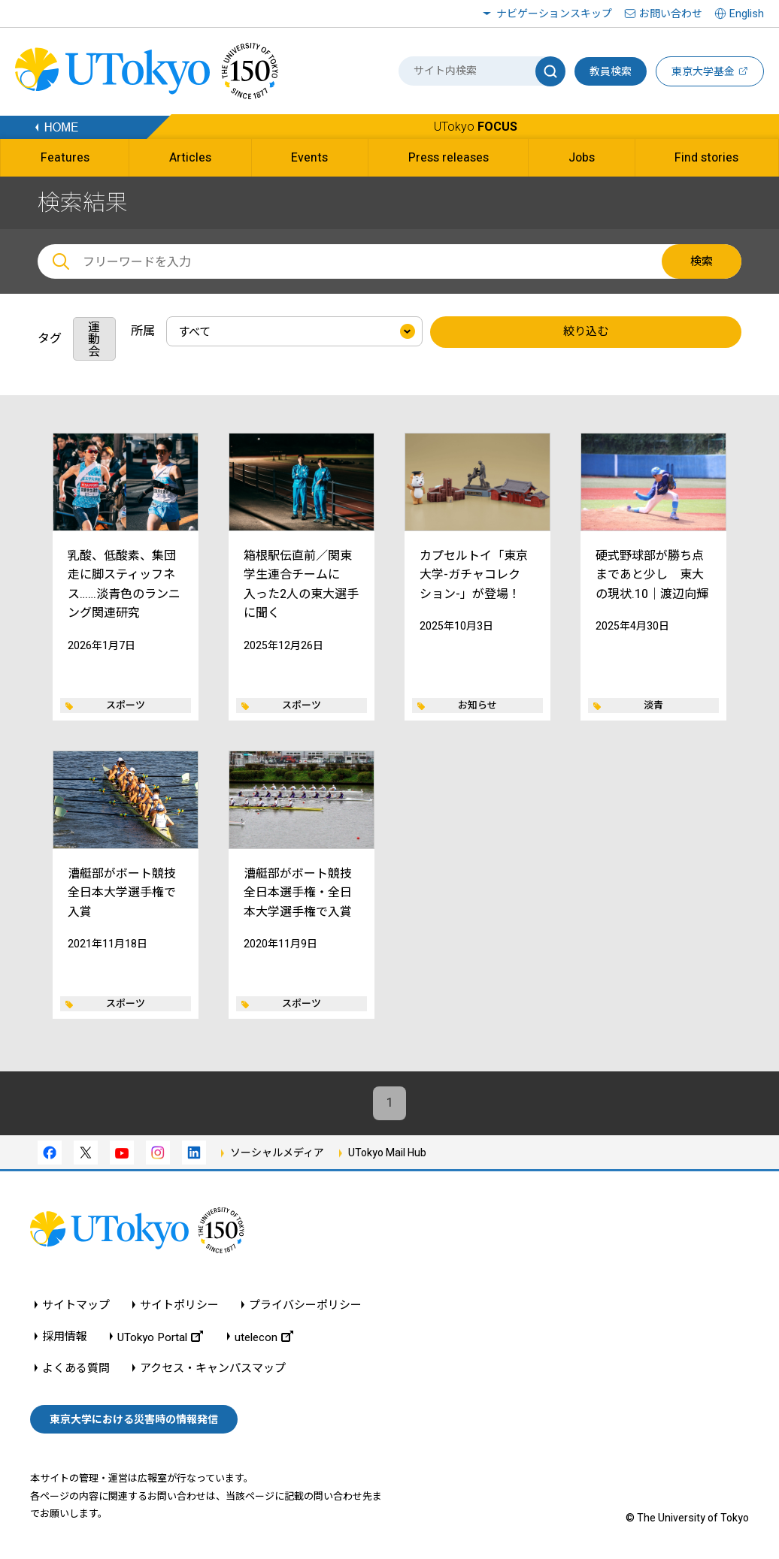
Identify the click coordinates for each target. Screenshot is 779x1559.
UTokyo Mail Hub (387, 1153)
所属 (143, 331)
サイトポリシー (179, 1305)
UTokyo (475, 126)
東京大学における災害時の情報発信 (134, 1420)
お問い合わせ (670, 13)
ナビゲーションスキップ (554, 13)
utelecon (264, 1337)
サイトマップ (76, 1305)
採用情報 (64, 1337)
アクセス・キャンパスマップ (213, 1368)
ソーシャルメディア (277, 1153)
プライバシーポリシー (305, 1305)
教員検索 (611, 71)
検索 (701, 261)
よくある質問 (76, 1368)
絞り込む (585, 332)
